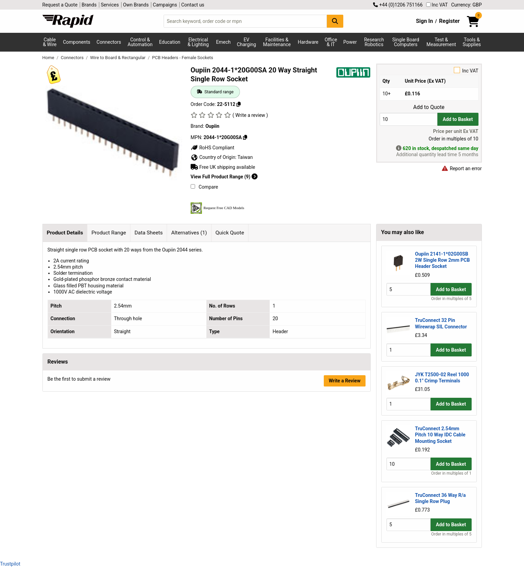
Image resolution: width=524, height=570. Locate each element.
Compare (204, 187)
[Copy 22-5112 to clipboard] (239, 104)
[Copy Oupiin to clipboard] (245, 137)
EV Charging (246, 42)
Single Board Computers (405, 42)
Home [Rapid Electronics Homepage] (48, 57)
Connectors (109, 42)
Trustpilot (10, 564)
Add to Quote (428, 107)
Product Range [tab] (108, 233)
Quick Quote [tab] (230, 233)
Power (350, 42)
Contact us (192, 5)
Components (76, 42)
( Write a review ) (250, 115)
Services (110, 5)
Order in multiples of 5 (451, 298)
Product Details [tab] (65, 233)
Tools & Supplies (472, 42)
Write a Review (344, 380)
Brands (89, 5)
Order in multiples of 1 (451, 473)
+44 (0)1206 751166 (397, 4)
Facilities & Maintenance (277, 42)
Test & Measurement (441, 42)
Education (169, 42)
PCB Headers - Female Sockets (182, 57)
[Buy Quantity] (408, 119)
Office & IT (330, 42)
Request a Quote (60, 5)
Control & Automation (140, 42)
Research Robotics (374, 42)
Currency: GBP (466, 4)
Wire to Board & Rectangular (118, 57)
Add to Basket (458, 119)
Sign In (424, 21)
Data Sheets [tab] (149, 233)
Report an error (462, 168)
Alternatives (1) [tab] (189, 233)
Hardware (308, 42)
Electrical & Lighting (198, 42)
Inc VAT (437, 4)
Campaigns (165, 5)
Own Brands (136, 5)
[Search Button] (335, 21)
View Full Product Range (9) (224, 176)
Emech (223, 42)
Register (449, 21)
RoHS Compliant (212, 147)
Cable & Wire (49, 42)
